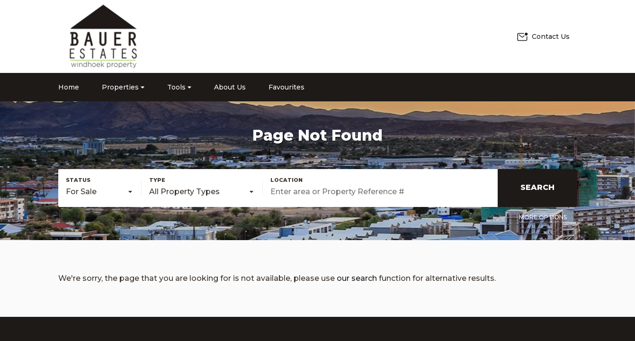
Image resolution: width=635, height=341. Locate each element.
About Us (230, 87)
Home (68, 87)
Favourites (286, 87)
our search (357, 278)
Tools (179, 87)
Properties (123, 87)
